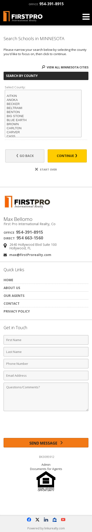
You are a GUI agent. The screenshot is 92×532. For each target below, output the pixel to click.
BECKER (43, 104)
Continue (67, 156)
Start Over (46, 169)
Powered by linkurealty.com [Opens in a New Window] (46, 528)
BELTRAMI (43, 108)
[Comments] (46, 397)
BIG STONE (43, 116)
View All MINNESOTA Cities (65, 67)
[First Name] (46, 340)
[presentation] (46, 426)
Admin (46, 464)
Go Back (25, 156)
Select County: (15, 87)
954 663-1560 (29, 238)
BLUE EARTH (43, 120)
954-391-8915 (46, 3)
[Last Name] (46, 351)
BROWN (43, 124)
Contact (12, 303)
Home (8, 280)
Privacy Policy (17, 311)
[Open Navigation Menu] (86, 16)
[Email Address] (46, 375)
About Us (12, 287)
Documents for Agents (46, 469)
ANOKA (43, 100)
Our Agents (14, 295)
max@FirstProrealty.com (30, 254)
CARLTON (43, 128)
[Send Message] (46, 442)
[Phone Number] (46, 363)
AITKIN (43, 96)
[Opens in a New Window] (29, 519)
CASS (43, 136)
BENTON (43, 112)
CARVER (43, 132)
